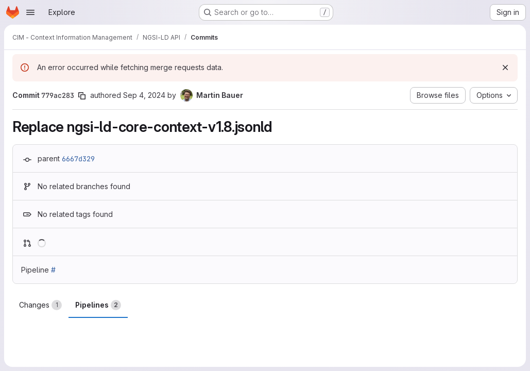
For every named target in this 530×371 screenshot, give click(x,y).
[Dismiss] (505, 67)
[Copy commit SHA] (82, 96)
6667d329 (78, 158)
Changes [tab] (40, 305)
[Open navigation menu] (30, 12)
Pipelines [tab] (98, 305)
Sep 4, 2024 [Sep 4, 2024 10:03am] (144, 95)
